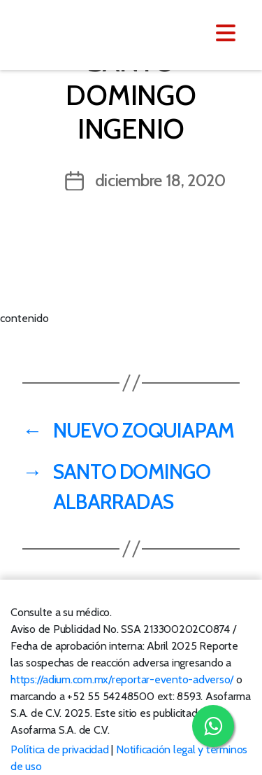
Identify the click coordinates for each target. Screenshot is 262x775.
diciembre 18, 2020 (160, 180)
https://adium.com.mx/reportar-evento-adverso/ (121, 679)
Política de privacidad (59, 749)
